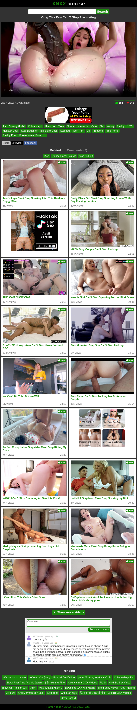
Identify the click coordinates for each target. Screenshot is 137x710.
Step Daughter (29, 130)
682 (119, 102)
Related (55, 150)
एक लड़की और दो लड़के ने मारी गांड (94, 677)
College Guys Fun (124, 677)
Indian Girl (21, 687)
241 (130, 102)
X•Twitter (17, 143)
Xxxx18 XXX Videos (119, 693)
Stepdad (65, 130)
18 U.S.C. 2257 (82, 707)
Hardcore (50, 126)
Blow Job (7, 687)
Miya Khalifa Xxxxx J (50, 687)
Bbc (102, 126)
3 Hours (10, 693)
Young (110, 126)
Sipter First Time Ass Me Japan (24, 682)
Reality (120, 126)
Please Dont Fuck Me (64, 156)
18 (88, 130)
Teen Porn (78, 130)
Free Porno (112, 130)
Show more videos (68, 612)
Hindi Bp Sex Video (120, 682)
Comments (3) (77, 150)
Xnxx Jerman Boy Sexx (31, 693)
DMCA (67, 707)
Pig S (103, 682)
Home (49, 707)
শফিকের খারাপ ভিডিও (14, 677)
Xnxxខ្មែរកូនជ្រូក (69, 693)
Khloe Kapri (35, 126)
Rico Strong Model (14, 126)
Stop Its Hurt (86, 156)
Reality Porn (9, 135)
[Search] (62, 11)
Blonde (71, 126)
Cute (94, 126)
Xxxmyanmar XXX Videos (82, 682)
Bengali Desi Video (64, 677)
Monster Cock (10, 130)
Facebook (30, 143)
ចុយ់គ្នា (33, 687)
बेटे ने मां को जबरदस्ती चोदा (92, 693)
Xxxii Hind (52, 693)
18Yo (130, 126)
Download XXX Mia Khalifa (80, 687)
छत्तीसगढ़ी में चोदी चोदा (40, 677)
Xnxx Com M (68, 698)
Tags (58, 707)
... (45, 135)
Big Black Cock (48, 130)
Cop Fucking (128, 687)
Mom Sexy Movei (108, 687)
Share (6, 143)
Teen (61, 126)
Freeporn (98, 130)
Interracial (82, 126)
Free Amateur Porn (30, 135)
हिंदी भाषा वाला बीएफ (55, 682)
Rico (46, 156)
